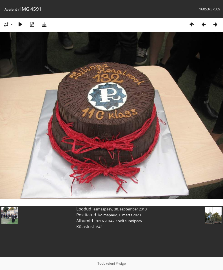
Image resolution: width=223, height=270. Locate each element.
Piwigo (121, 263)
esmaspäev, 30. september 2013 (120, 209)
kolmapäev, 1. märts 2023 (119, 214)
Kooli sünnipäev (128, 220)
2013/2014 (103, 220)
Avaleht (11, 9)
